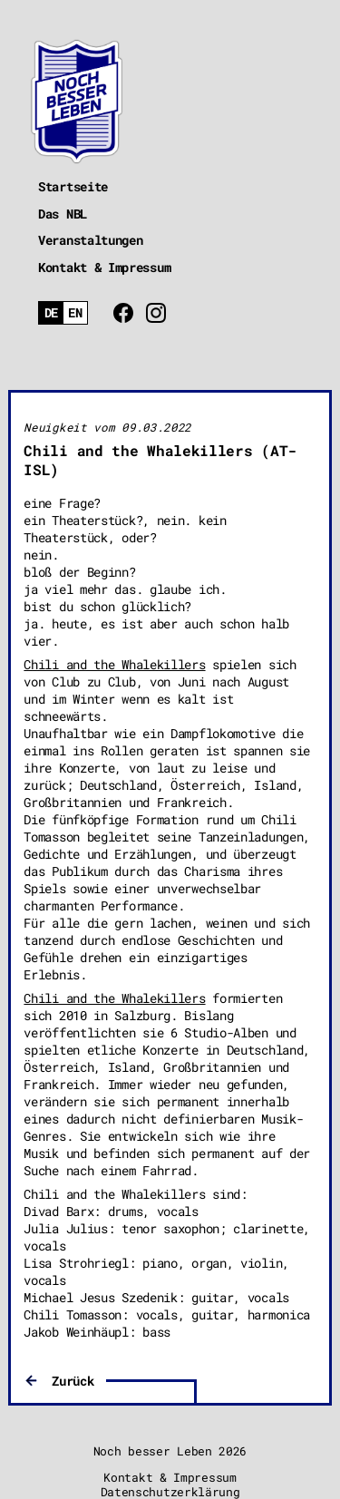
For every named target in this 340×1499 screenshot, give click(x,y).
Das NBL (62, 213)
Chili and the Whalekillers (114, 664)
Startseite (73, 186)
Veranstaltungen (90, 239)
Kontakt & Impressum (104, 267)
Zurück (72, 1380)
